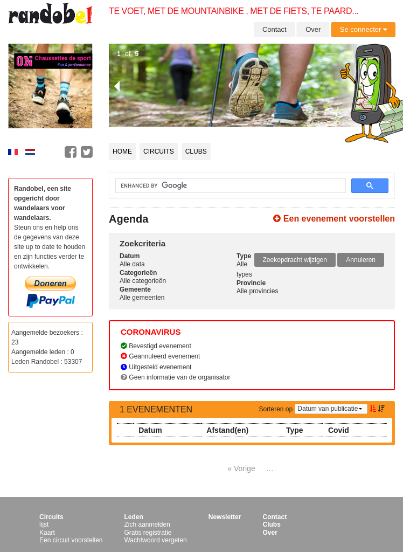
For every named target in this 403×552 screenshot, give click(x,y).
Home (122, 151)
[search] (224, 186)
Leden (133, 517)
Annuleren (361, 260)
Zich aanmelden (147, 524)
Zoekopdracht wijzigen (295, 260)
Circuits (158, 151)
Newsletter (225, 517)
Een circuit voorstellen (70, 540)
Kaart (47, 532)
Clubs (196, 151)
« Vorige (241, 468)
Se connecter (363, 29)
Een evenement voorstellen (334, 218)
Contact (274, 29)
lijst (43, 524)
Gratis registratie (147, 532)
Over (313, 29)
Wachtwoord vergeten (155, 540)
